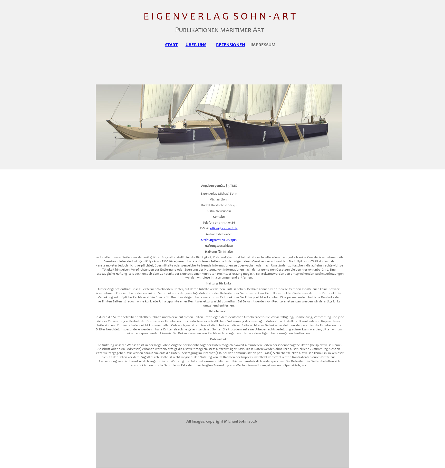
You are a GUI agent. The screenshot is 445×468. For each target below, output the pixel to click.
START (171, 45)
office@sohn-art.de (223, 228)
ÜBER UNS (196, 45)
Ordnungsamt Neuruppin (219, 240)
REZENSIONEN (230, 45)
